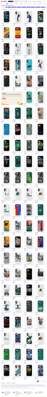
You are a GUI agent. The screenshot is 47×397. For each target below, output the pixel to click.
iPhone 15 (43, 385)
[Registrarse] (4, 98)
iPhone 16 (30, 385)
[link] (6, 7)
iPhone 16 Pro (32, 385)
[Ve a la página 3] (40, 381)
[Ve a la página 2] (39, 381)
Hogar (25, 3)
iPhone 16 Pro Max (36, 385)
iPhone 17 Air (27, 385)
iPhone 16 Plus (39, 385)
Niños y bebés (29, 3)
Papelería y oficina (40, 3)
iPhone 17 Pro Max (24, 385)
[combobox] (17, 1)
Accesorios (34, 3)
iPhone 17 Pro (20, 385)
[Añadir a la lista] (10, 23)
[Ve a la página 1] (37, 381)
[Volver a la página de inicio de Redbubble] (4, 1)
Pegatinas (11, 3)
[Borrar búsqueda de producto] (10, 1)
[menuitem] (2, 4)
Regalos (45, 3)
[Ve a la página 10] (42, 381)
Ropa (6, 3)
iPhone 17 (18, 385)
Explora (2, 3)
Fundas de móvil (16, 3)
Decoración (21, 3)
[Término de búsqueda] (26, 1)
